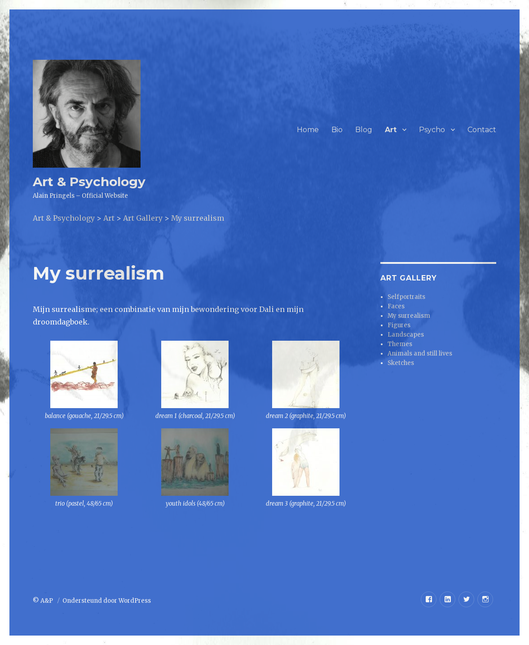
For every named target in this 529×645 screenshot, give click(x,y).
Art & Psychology (89, 181)
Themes (400, 344)
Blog (363, 129)
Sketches (401, 363)
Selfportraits (406, 297)
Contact (481, 129)
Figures (399, 325)
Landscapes (406, 334)
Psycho (432, 129)
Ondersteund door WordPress (106, 601)
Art (391, 129)
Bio (337, 129)
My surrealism (409, 316)
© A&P (43, 601)
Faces (396, 306)
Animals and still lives (420, 353)
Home (308, 129)
